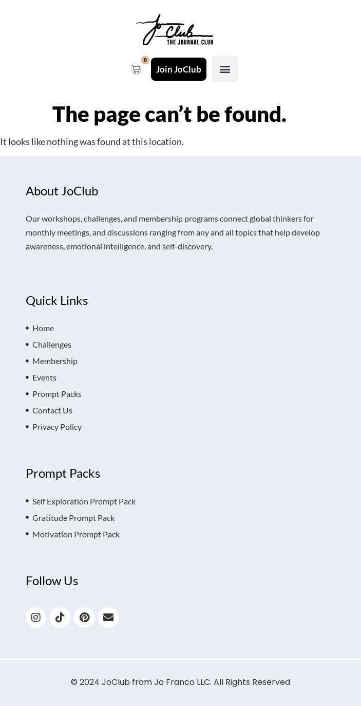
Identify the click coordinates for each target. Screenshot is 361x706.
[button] (225, 69)
